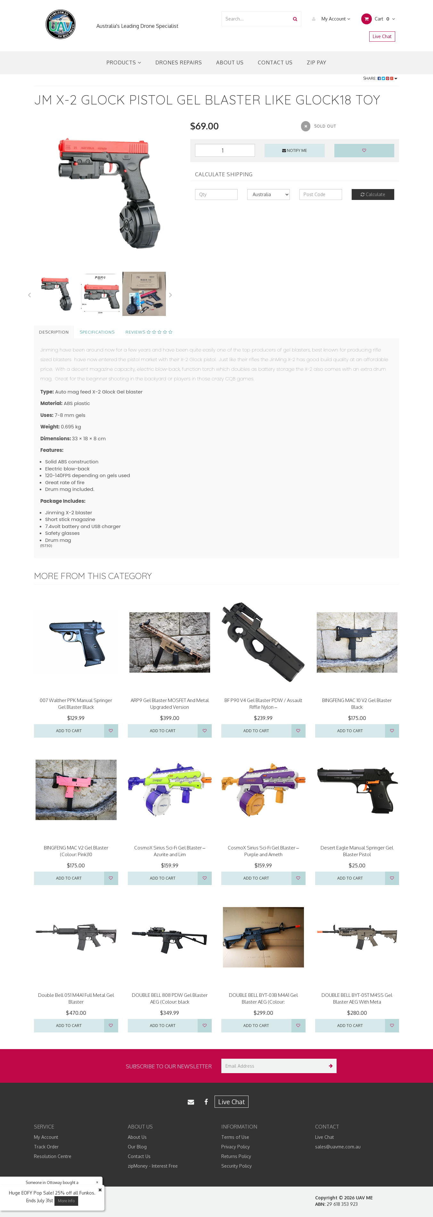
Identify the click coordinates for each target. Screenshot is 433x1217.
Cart (378, 18)
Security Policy (236, 1166)
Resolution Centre (52, 1156)
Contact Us (275, 62)
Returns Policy (236, 1156)
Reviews (149, 332)
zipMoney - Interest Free (153, 1166)
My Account (329, 18)
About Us (230, 62)
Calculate (373, 194)
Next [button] (170, 294)
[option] (107, 193)
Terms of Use (235, 1137)
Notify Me (294, 150)
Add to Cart (69, 730)
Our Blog (137, 1146)
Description (54, 332)
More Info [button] (66, 1200)
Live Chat (382, 36)
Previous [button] (29, 294)
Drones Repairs (178, 62)
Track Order (46, 1146)
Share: (380, 78)
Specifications (97, 332)
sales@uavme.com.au (338, 1146)
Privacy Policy (235, 1146)
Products (124, 62)
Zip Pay (316, 62)
